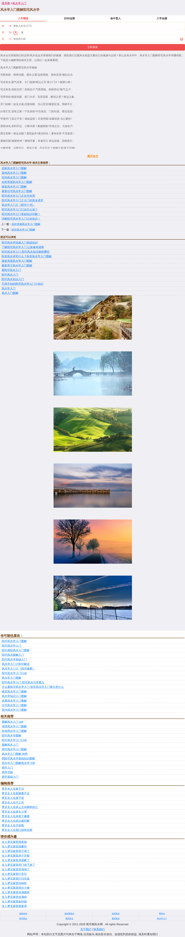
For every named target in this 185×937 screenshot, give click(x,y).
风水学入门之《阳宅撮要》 (18, 668)
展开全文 (92, 156)
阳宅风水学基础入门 (14, 659)
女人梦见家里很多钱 (14, 842)
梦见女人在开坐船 (13, 825)
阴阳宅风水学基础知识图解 (18, 758)
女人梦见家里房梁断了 (16, 860)
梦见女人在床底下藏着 (16, 816)
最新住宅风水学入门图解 (17, 191)
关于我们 (85, 929)
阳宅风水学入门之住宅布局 (18, 195)
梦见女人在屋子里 (13, 798)
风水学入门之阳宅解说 (16, 664)
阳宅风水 (23, 918)
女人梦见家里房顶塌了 (16, 869)
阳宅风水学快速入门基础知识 (20, 242)
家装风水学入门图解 (14, 186)
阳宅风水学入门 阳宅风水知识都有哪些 (25, 251)
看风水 (162, 913)
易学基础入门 (10, 776)
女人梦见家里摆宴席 (14, 906)
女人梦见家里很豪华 (14, 846)
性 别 (7, 32)
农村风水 (116, 913)
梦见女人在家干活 (13, 788)
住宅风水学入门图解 (14, 705)
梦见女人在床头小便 (14, 811)
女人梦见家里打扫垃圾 (16, 878)
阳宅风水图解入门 (13, 654)
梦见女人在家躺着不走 (16, 793)
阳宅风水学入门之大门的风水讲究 (22, 200)
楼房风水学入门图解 (14, 691)
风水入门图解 (10, 293)
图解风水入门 (10, 744)
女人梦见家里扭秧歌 (14, 883)
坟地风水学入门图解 (14, 177)
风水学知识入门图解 (14, 696)
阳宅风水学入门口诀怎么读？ (20, 209)
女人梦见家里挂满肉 (14, 897)
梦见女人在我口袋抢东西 (17, 830)
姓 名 (7, 25)
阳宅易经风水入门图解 (16, 650)
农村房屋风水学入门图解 (17, 182)
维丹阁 (6, 3)
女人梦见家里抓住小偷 (16, 887)
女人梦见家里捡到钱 (14, 901)
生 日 (7, 38)
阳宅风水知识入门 (13, 279)
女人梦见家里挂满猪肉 (16, 892)
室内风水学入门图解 (14, 709)
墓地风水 (116, 918)
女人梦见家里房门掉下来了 (18, 864)
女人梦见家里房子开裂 (16, 855)
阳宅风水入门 (10, 274)
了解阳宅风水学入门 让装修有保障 (23, 247)
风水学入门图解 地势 (15, 753)
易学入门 (7, 767)
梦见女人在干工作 (13, 802)
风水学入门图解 (11, 677)
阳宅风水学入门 (11, 645)
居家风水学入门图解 (14, 168)
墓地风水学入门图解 (14, 172)
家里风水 (69, 918)
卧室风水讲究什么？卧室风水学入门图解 (27, 256)
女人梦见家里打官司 (14, 874)
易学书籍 (7, 772)
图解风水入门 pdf (12, 721)
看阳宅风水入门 (11, 270)
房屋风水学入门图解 (14, 700)
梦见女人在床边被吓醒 (16, 820)
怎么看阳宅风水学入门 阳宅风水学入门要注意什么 (33, 687)
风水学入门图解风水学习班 (18, 763)
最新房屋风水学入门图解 (17, 261)
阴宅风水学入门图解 (14, 749)
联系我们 (99, 929)
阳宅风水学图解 (11, 735)
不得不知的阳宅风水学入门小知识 (22, 283)
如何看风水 (69, 913)
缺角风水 (23, 913)
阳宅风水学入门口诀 (14, 673)
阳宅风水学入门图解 (23, 229)
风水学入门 (19, 3)
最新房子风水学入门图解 (17, 265)
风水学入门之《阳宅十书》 (18, 205)
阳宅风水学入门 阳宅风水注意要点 (23, 682)
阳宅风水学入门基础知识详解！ (21, 214)
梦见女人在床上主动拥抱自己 (20, 807)
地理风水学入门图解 (14, 726)
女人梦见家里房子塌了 (16, 851)
